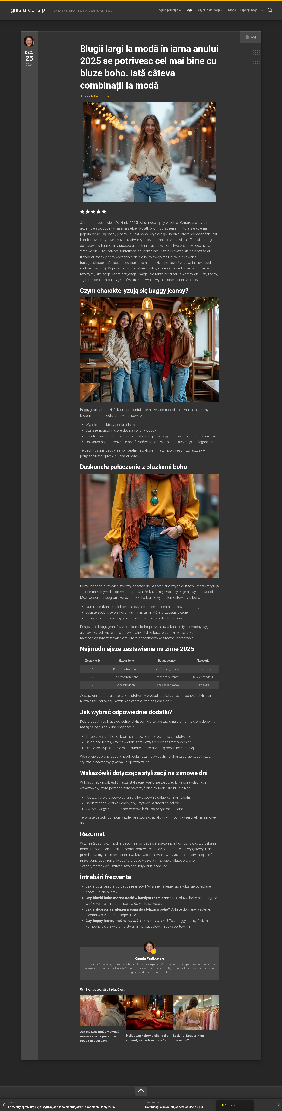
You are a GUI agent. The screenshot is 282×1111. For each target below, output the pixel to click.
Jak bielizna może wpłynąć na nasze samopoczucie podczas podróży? (99, 1036)
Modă (232, 10)
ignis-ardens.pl (27, 10)
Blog (252, 37)
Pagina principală (169, 10)
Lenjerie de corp (208, 10)
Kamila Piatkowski (97, 96)
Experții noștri (249, 10)
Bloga (189, 10)
